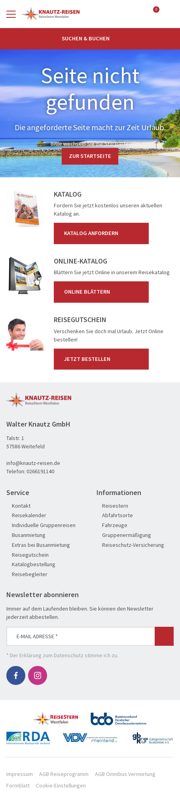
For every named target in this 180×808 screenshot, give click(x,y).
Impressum (19, 774)
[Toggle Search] (169, 14)
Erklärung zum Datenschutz (51, 655)
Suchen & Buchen (90, 38)
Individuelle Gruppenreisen (41, 525)
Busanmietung (25, 535)
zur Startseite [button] (90, 155)
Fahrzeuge (112, 525)
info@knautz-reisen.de (33, 463)
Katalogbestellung (30, 564)
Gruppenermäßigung (124, 535)
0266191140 (40, 471)
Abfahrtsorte (115, 515)
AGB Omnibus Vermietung (125, 774)
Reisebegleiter (26, 574)
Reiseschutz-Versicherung (130, 545)
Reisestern (112, 506)
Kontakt (18, 506)
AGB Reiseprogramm (64, 774)
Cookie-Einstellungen (61, 785)
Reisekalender (26, 515)
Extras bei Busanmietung (38, 545)
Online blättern (103, 292)
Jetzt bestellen (103, 359)
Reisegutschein (27, 555)
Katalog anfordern (103, 233)
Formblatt (18, 785)
